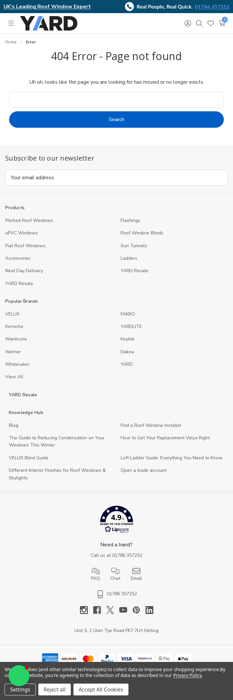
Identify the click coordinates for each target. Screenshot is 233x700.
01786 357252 (212, 6)
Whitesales (17, 364)
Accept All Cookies (101, 689)
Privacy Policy (187, 675)
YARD (127, 364)
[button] (116, 520)
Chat (115, 574)
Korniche (14, 326)
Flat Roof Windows (25, 246)
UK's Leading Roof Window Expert (47, 6)
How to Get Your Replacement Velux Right (165, 438)
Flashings (130, 220)
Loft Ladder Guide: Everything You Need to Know (172, 458)
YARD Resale (134, 271)
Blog (13, 425)
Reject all (55, 689)
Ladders (129, 258)
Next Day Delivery (24, 271)
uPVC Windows (21, 233)
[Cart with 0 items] (222, 23)
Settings (20, 689)
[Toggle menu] (11, 23)
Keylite (128, 339)
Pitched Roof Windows (29, 220)
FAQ (95, 574)
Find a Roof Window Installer (151, 425)
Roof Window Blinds (142, 233)
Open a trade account (143, 470)
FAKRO (128, 314)
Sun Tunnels (134, 246)
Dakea (127, 352)
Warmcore (16, 339)
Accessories (17, 258)
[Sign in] (187, 23)
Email (136, 574)
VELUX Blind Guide (29, 458)
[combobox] (116, 99)
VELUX (12, 314)
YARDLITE (131, 326)
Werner (13, 352)
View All (14, 377)
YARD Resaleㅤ (19, 283)
